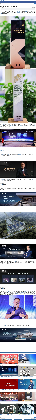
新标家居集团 (18, 12)
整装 (8, 179)
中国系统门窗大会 (15, 11)
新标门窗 (20, 11)
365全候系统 (2, 150)
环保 (21, 325)
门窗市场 (30, 124)
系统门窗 (26, 11)
